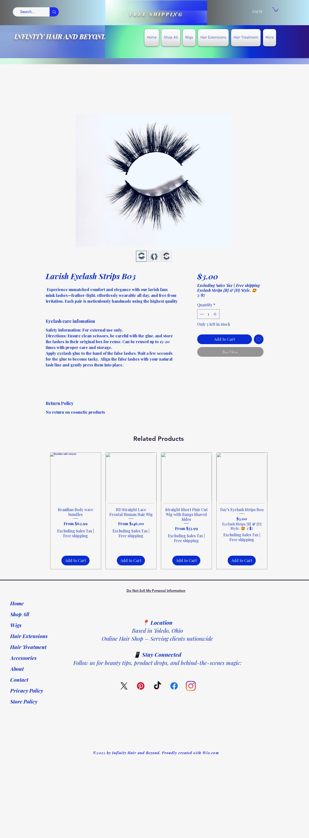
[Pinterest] (141, 686)
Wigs (16, 625)
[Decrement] (201, 314)
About (17, 668)
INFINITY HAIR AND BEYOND (60, 36)
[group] (158, 510)
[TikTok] (157, 686)
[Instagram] (191, 686)
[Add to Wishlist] (259, 339)
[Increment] (215, 314)
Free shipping (248, 285)
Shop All (19, 614)
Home (17, 603)
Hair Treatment (28, 646)
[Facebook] (174, 686)
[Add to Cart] (75, 560)
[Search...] (27, 11)
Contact (19, 679)
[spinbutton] (208, 314)
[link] (275, 9)
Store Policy (23, 701)
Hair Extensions (29, 635)
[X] (124, 686)
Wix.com (211, 752)
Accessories (23, 657)
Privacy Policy (26, 690)
